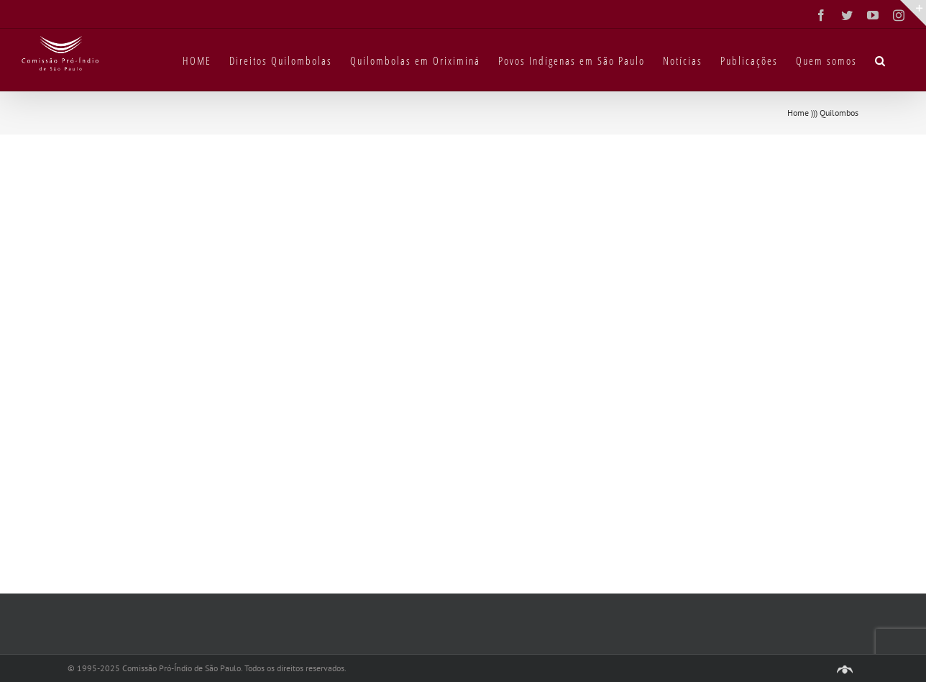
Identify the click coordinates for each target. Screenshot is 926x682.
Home (798, 112)
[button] (880, 60)
